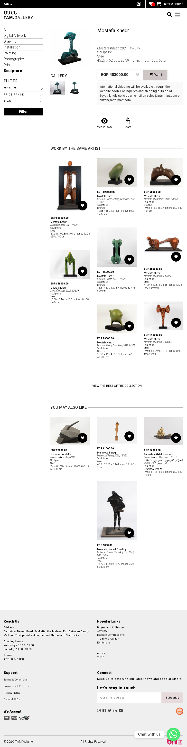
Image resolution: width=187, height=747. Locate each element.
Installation (12, 46)
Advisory (102, 630)
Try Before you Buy (108, 638)
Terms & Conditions (16, 679)
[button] (23, 88)
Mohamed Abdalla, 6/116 (62, 456)
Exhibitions (104, 642)
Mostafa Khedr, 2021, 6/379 (157, 275)
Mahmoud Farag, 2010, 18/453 (112, 455)
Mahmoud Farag (106, 452)
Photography (14, 58)
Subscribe (172, 697)
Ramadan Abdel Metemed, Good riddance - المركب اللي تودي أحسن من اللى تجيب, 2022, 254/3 (163, 459)
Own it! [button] (156, 74)
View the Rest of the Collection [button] (117, 385)
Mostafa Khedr (113, 30)
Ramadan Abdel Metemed (158, 453)
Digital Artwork (15, 35)
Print (7, 64)
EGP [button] (8, 4)
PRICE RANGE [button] (14, 94)
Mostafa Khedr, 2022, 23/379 (158, 341)
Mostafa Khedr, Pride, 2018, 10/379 (161, 198)
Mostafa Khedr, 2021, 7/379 (63, 224)
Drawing (10, 41)
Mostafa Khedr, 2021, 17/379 (111, 278)
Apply (100, 655)
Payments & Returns (16, 685)
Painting (10, 52)
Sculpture (13, 70)
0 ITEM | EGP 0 (170, 4)
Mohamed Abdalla (60, 453)
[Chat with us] (173, 734)
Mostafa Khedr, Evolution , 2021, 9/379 (116, 344)
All (5, 29)
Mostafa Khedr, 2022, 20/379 (64, 290)
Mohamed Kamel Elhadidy (111, 548)
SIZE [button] (7, 100)
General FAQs (12, 698)
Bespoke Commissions (111, 634)
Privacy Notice (12, 692)
